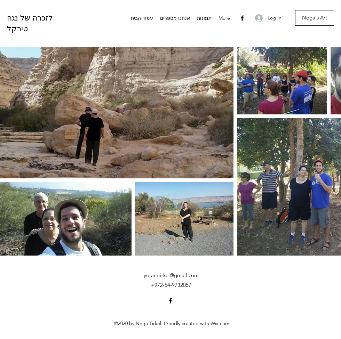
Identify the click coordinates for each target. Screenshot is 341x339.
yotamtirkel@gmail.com (171, 275)
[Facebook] (242, 18)
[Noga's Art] (314, 18)
